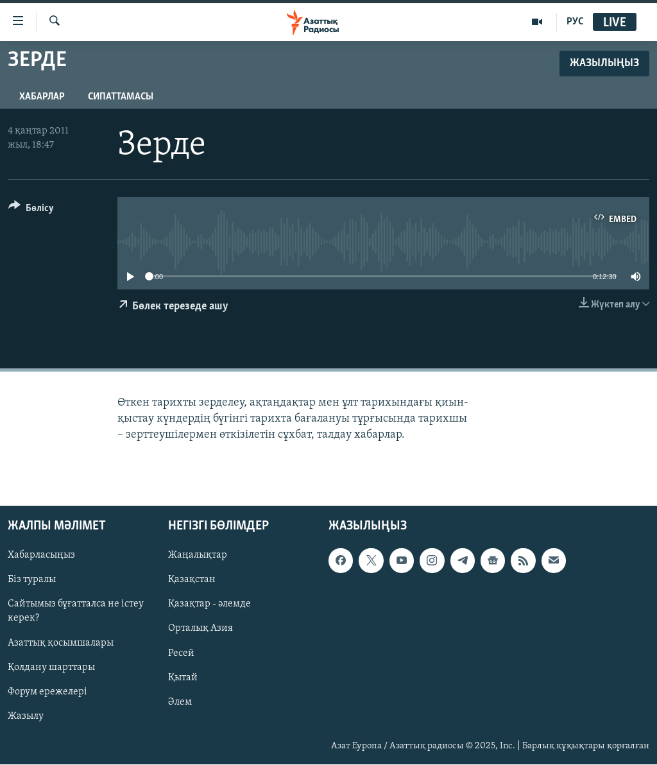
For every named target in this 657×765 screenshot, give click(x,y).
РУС (575, 22)
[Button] (31, 210)
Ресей (181, 653)
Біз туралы (32, 580)
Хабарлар (42, 97)
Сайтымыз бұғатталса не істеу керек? (76, 611)
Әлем (180, 702)
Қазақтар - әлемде (209, 604)
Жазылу (26, 716)
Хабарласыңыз (41, 556)
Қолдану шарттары (51, 667)
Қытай (183, 678)
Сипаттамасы (120, 97)
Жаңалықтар (197, 556)
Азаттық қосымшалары (61, 643)
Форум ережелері (47, 692)
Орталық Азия (200, 629)
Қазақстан (192, 580)
